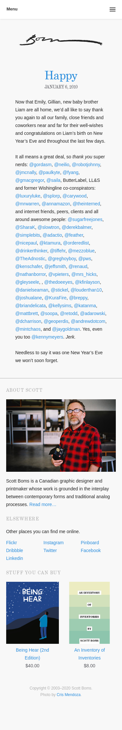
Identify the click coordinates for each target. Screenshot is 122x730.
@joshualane (28, 297)
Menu (12, 9)
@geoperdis (56, 321)
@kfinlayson (87, 282)
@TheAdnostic (30, 258)
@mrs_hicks (83, 274)
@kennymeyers (47, 337)
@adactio (52, 235)
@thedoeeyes (58, 282)
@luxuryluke (27, 195)
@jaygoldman (66, 329)
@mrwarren (27, 203)
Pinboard (90, 542)
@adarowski (92, 313)
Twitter (50, 550)
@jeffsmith (55, 266)
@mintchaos (28, 329)
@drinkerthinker (31, 250)
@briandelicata (30, 305)
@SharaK (25, 227)
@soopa (48, 313)
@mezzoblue (81, 250)
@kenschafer (28, 266)
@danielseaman (31, 290)
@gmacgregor (29, 180)
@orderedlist (76, 243)
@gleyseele (27, 282)
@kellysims (59, 305)
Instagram (54, 542)
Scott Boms (61, 44)
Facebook (91, 550)
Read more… (42, 504)
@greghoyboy (62, 258)
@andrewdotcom (88, 321)
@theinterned (86, 203)
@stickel (59, 290)
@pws (84, 258)
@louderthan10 (86, 290)
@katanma (85, 305)
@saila (54, 180)
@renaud (77, 266)
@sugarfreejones (85, 219)
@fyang (70, 172)
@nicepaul (26, 243)
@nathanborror (30, 274)
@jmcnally (25, 172)
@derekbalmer (76, 227)
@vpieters (58, 274)
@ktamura (50, 243)
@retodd (68, 313)
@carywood (74, 195)
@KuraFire (56, 297)
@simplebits (27, 235)
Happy (61, 75)
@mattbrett (26, 313)
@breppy (78, 297)
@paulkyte (49, 172)
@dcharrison (28, 321)
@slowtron (48, 227)
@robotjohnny (86, 164)
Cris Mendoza (68, 694)
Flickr (11, 542)
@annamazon (56, 203)
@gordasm (40, 164)
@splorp (51, 195)
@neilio (61, 164)
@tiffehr (57, 250)
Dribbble (14, 550)
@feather (73, 235)
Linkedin (14, 558)
